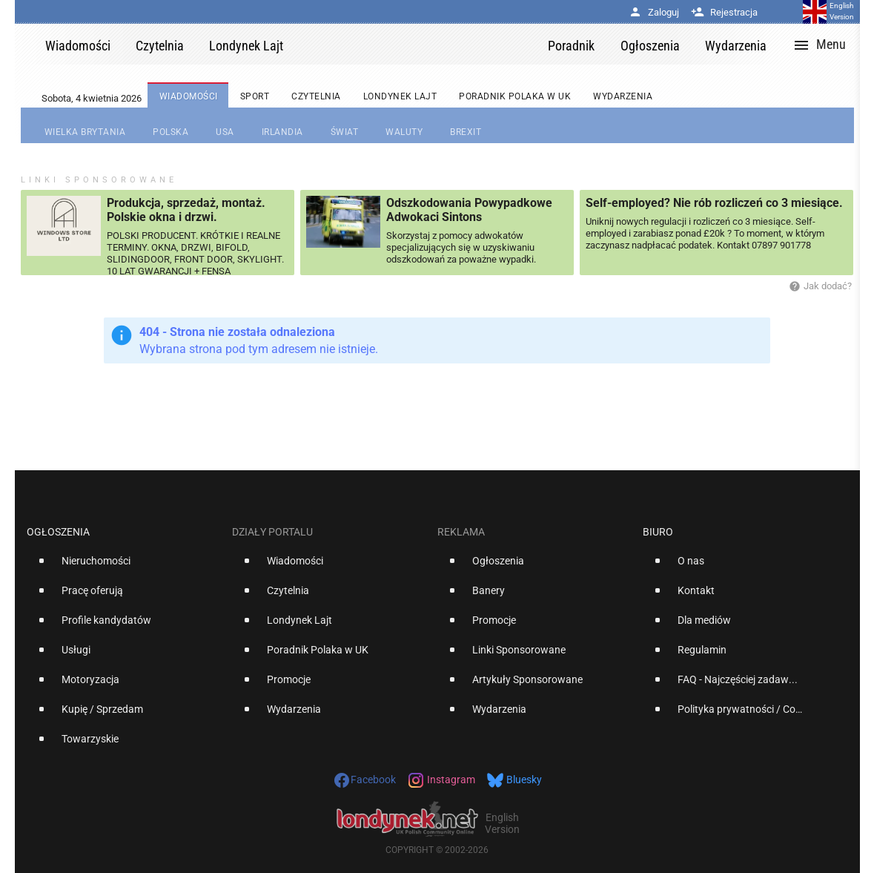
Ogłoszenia (58, 532)
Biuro (658, 532)
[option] (123, 567)
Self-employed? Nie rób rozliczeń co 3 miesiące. (714, 203)
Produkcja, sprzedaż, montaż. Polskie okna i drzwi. (186, 210)
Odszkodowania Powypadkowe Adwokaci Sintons (469, 210)
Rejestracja (724, 12)
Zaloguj (654, 12)
